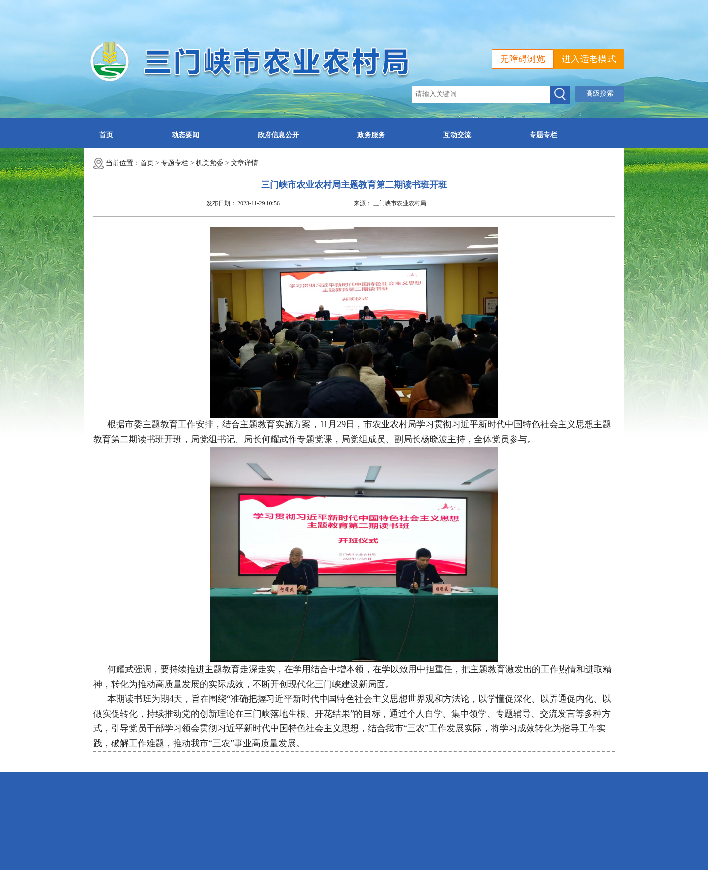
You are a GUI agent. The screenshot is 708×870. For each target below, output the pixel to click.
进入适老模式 (589, 59)
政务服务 (371, 135)
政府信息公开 (278, 135)
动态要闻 (185, 135)
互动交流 (457, 135)
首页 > (150, 163)
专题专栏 (543, 135)
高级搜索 (600, 93)
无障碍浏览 (522, 59)
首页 (106, 135)
